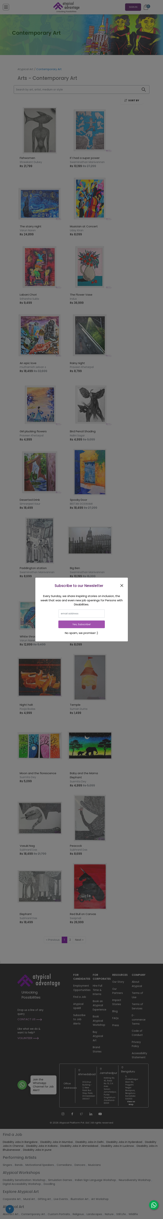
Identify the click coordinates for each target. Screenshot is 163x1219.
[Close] (122, 585)
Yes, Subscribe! (81, 624)
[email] (82, 614)
